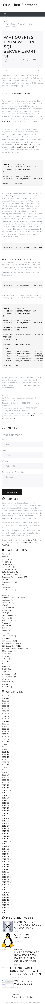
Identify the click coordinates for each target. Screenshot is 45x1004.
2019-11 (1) (7, 788)
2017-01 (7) (7, 862)
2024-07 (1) (7, 708)
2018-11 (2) (7, 811)
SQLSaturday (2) (9, 651)
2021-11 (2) (7, 754)
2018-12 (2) (7, 808)
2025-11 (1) (7, 698)
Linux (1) (5, 595)
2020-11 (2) (7, 765)
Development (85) (9, 582)
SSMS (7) (6, 659)
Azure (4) (6, 554)
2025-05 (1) (7, 703)
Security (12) (7, 633)
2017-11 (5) (7, 836)
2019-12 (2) (7, 785)
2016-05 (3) (7, 882)
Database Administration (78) (15, 577)
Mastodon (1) (7, 600)
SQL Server (37, 60)
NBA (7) (5, 605)
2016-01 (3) (7, 892)
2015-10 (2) (7, 900)
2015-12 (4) (7, 895)
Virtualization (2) (9, 674)
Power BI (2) (7, 618)
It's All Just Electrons (19, 5)
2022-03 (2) (7, 749)
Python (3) (6, 625)
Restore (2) (7, 631)
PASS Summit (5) (9, 615)
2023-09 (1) (7, 724)
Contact (15, 994)
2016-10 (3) (7, 869)
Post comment (12, 492)
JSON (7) (5, 592)
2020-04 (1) (7, 775)
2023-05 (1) (7, 731)
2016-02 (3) (7, 890)
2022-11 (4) (7, 742)
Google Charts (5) (9, 590)
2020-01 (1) (7, 782)
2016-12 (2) (7, 864)
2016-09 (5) (7, 872)
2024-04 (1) (7, 714)
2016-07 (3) (7, 877)
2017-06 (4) (7, 849)
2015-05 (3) (7, 913)
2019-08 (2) (7, 793)
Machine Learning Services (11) (15, 597)
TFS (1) (5, 664)
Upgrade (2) (7, 671)
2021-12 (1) (7, 752)
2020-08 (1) (7, 767)
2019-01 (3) (7, 805)
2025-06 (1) (7, 701)
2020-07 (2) (7, 770)
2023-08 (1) (7, 726)
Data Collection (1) (10, 572)
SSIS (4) (5, 656)
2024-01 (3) (7, 719)
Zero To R (32, 540)
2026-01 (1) (7, 696)
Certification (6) (9, 567)
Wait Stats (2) (8, 679)
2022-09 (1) (7, 744)
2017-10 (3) (7, 839)
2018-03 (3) (7, 828)
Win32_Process (13, 196)
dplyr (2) (5, 585)
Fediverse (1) (7, 587)
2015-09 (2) (7, 902)
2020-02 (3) (7, 780)
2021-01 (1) (7, 762)
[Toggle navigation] (5, 14)
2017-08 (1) (7, 844)
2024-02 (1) (7, 716)
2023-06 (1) (7, 729)
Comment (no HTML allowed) (14, 472)
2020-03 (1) (7, 777)
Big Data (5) (7, 559)
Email (4, 450)
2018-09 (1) (7, 816)
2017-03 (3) (7, 856)
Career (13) (7, 564)
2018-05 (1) (7, 823)
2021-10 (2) (7, 757)
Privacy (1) (6, 623)
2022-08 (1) (7, 747)
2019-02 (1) (7, 803)
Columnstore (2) (9, 569)
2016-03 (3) (7, 887)
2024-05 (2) (7, 711)
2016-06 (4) (7, 879)
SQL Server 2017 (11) (11, 646)
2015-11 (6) (7, 897)
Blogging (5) (7, 562)
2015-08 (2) (7, 905)
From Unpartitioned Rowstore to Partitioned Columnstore (27, 955)
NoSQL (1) (6, 610)
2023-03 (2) (7, 737)
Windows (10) (8, 682)
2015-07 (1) (7, 908)
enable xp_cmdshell (26, 147)
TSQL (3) (6, 666)
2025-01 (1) (7, 706)
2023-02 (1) (7, 739)
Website (5, 461)
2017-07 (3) (7, 846)
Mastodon (27, 542)
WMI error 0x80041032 (23, 982)
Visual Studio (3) (9, 676)
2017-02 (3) (7, 859)
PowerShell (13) (9, 620)
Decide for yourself (22, 144)
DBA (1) (5, 580)
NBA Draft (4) (8, 608)
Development (27, 60)
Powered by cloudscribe (22, 997)
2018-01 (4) (7, 831)
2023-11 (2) (7, 721)
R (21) (4, 628)
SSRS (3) (6, 661)
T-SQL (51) (7, 669)
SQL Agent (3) (8, 638)
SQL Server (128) (9, 641)
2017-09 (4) (7, 841)
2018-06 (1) (7, 821)
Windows (8, 62)
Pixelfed (5, 545)
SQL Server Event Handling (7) (15, 648)
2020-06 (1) (7, 772)
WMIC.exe (6, 121)
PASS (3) (5, 613)
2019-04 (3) (7, 798)
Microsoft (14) (8, 602)
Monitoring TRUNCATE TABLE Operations (27, 924)
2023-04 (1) (7, 734)
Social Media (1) (9, 636)
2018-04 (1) (7, 826)
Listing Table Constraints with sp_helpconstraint (26, 971)
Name (4, 439)
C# (11, 518)
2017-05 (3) (7, 851)
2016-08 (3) (7, 874)
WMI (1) (5, 684)
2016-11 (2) (7, 867)
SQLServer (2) (8, 654)
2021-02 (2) (7, 759)
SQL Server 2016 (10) (11, 643)
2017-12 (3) (7, 834)
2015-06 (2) (7, 910)
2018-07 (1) (7, 818)
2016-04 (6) (7, 885)
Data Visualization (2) (11, 574)
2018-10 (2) (7, 813)
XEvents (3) (7, 687)
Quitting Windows (22, 936)
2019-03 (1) (7, 800)
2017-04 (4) (7, 854)
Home (6, 21)
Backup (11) (7, 557)
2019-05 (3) (7, 795)
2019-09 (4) (7, 790)
